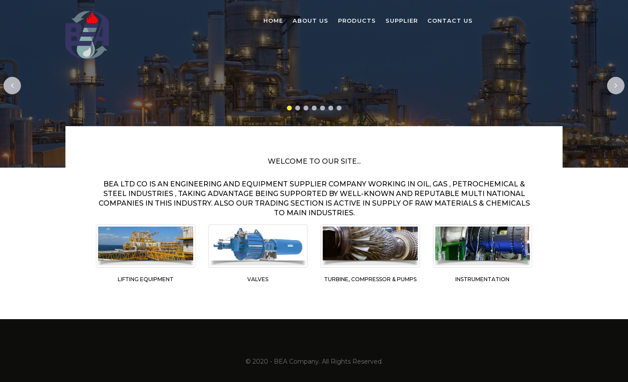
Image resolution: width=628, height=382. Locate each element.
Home (273, 20)
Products (357, 20)
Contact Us (450, 20)
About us (310, 20)
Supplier (402, 20)
